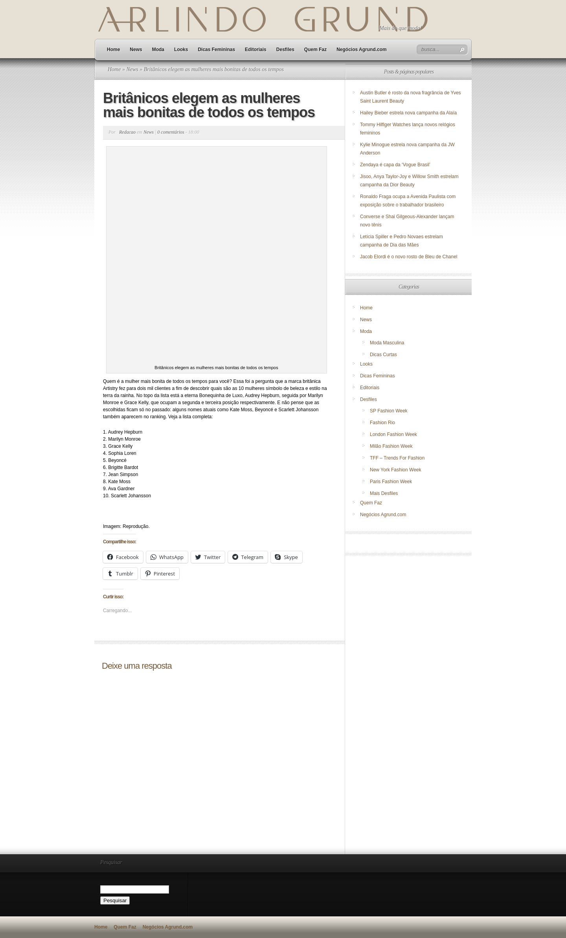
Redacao (127, 132)
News (136, 49)
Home (113, 49)
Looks (181, 49)
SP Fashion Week (389, 411)
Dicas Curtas (383, 354)
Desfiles (285, 49)
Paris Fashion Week (391, 481)
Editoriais (255, 49)
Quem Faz (315, 49)
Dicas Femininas (216, 49)
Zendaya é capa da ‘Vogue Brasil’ (395, 164)
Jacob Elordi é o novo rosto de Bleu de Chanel (409, 256)
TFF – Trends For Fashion (397, 458)
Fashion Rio (382, 422)
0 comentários (170, 132)
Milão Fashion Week (391, 446)
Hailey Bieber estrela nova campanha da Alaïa (408, 113)
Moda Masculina (387, 343)
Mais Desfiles (384, 493)
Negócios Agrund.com (361, 49)
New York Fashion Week (395, 470)
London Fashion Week (393, 434)
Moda (158, 49)
